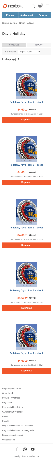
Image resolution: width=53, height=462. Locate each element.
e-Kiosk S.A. (34, 456)
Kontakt (5, 421)
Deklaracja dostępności (12, 435)
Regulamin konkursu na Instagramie (18, 430)
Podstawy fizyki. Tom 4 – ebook (26, 102)
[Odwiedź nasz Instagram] (25, 449)
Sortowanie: (11, 51)
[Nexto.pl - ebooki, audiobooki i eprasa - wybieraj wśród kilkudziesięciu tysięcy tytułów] (12, 6)
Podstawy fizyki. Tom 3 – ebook (26, 227)
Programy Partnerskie (11, 388)
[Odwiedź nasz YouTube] (33, 449)
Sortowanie (14, 45)
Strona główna (9, 23)
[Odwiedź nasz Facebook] (17, 449)
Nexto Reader (8, 393)
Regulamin (7, 402)
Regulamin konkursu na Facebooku (17, 426)
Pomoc (5, 416)
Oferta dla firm (8, 440)
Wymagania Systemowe (12, 412)
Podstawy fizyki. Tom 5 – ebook (26, 165)
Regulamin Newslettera (12, 407)
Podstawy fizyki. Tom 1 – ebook (26, 290)
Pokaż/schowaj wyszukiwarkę (33, 6)
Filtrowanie (39, 45)
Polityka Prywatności (11, 398)
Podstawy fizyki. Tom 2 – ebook (26, 353)
